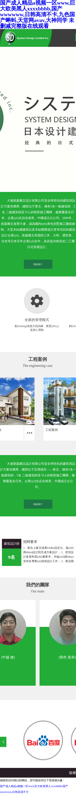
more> (37, 264)
